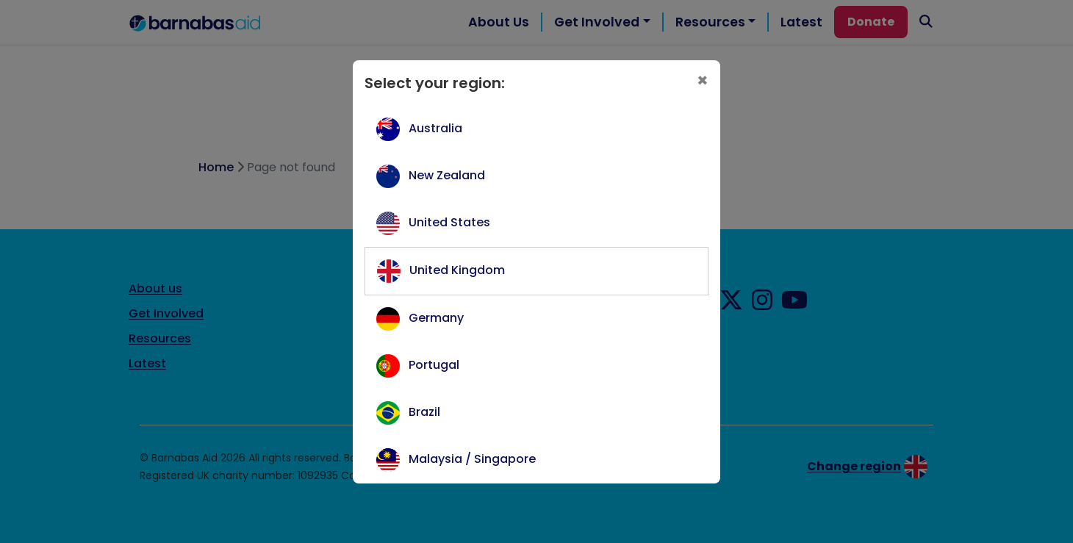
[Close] (702, 81)
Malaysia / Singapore (472, 458)
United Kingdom (457, 270)
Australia (435, 128)
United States (449, 222)
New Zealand (447, 175)
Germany (436, 317)
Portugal (434, 364)
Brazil (424, 411)
